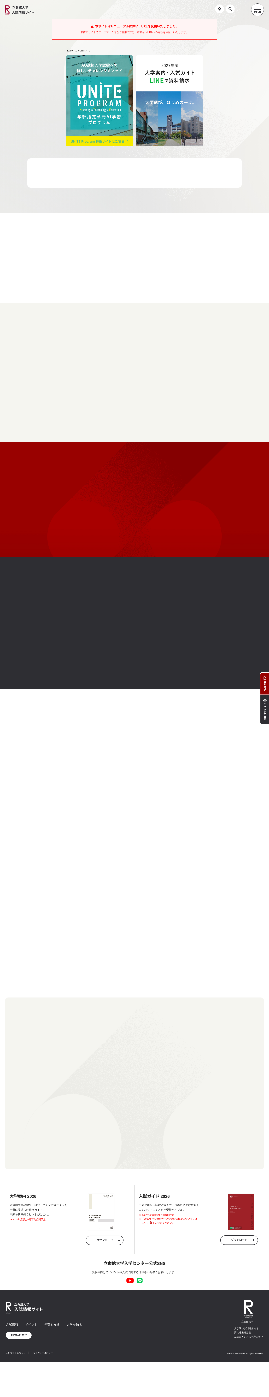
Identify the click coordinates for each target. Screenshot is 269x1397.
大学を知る (74, 1324)
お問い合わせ (18, 1335)
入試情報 (12, 1324)
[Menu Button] (257, 9)
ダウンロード (104, 1240)
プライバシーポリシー (42, 1353)
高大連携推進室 (242, 1332)
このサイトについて (16, 1353)
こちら (145, 1223)
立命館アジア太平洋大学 (247, 1336)
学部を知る (52, 1324)
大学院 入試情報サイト (246, 1328)
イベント (31, 1324)
